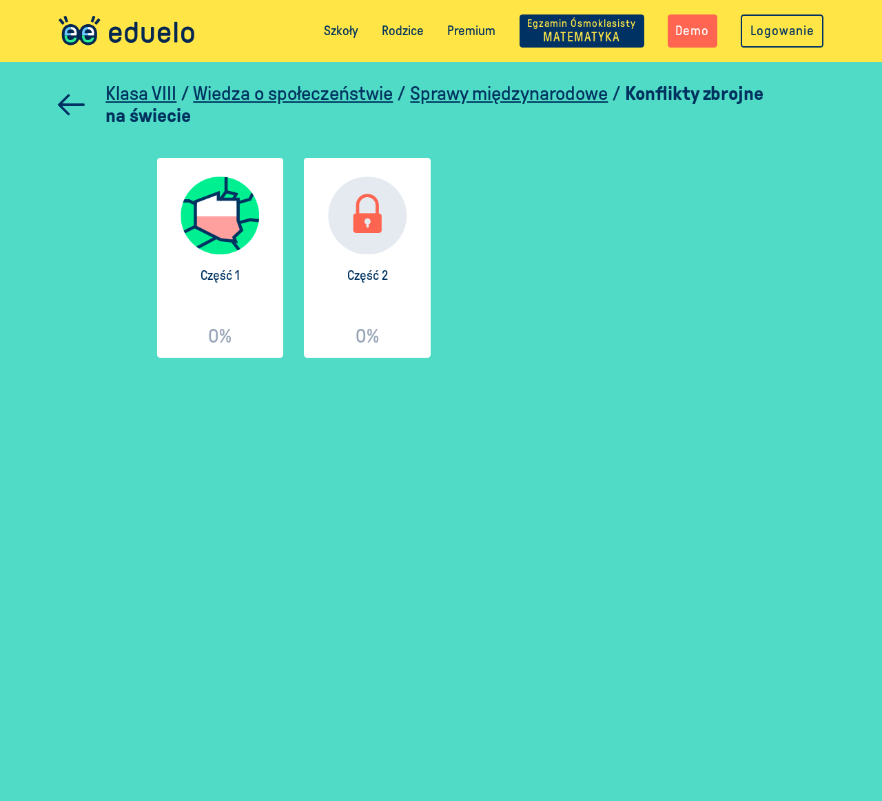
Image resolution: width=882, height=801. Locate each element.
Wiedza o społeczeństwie (293, 93)
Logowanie (782, 30)
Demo (692, 30)
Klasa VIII (140, 93)
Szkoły (341, 30)
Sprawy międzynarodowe (509, 93)
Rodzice (403, 30)
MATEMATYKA (581, 30)
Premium (471, 30)
